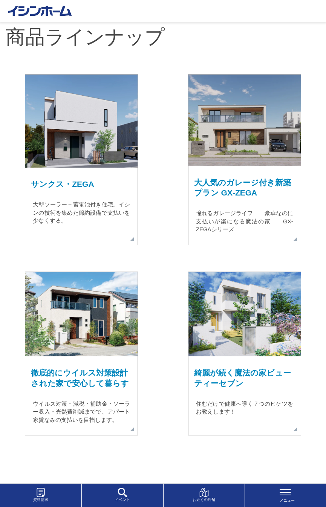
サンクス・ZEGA (62, 184)
